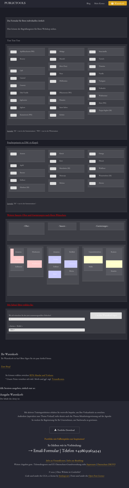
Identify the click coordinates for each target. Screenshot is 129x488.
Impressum (90, 465)
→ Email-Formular (43, 451)
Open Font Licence (96, 476)
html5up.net (64, 476)
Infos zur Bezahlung (75, 461)
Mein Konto (99, 4)
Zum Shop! (5, 367)
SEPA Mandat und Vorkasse (41, 376)
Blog (88, 4)
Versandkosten (58, 379)
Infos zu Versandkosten (55, 461)
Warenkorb (119, 4)
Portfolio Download (66, 430)
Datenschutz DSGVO (106, 465)
